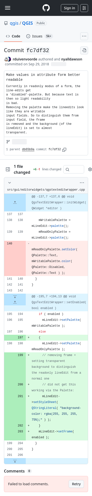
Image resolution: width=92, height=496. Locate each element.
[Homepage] (46, 8)
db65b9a (28, 149)
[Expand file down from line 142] (15, 297)
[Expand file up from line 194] (15, 302)
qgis (14, 23)
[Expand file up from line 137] (15, 202)
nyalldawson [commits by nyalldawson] (71, 59)
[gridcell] (46, 202)
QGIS (27, 23)
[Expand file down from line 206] (15, 461)
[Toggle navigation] (7, 8)
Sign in (69, 8)
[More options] (82, 183)
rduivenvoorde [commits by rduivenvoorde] (25, 59)
